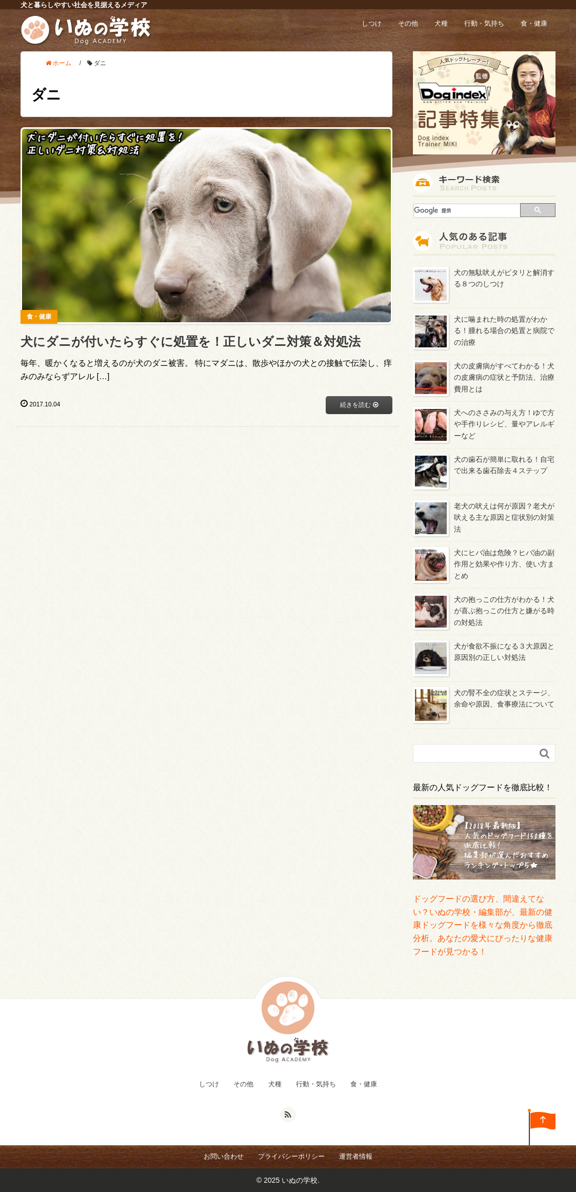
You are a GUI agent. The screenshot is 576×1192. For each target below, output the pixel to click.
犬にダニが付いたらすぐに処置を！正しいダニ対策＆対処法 (191, 341)
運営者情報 (355, 1156)
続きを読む (359, 404)
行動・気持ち (484, 23)
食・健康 (534, 23)
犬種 (441, 23)
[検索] (467, 211)
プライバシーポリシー (291, 1156)
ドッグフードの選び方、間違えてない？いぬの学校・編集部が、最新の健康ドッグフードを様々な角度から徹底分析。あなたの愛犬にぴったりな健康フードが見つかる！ (482, 924)
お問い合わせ (224, 1156)
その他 (408, 23)
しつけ (372, 23)
